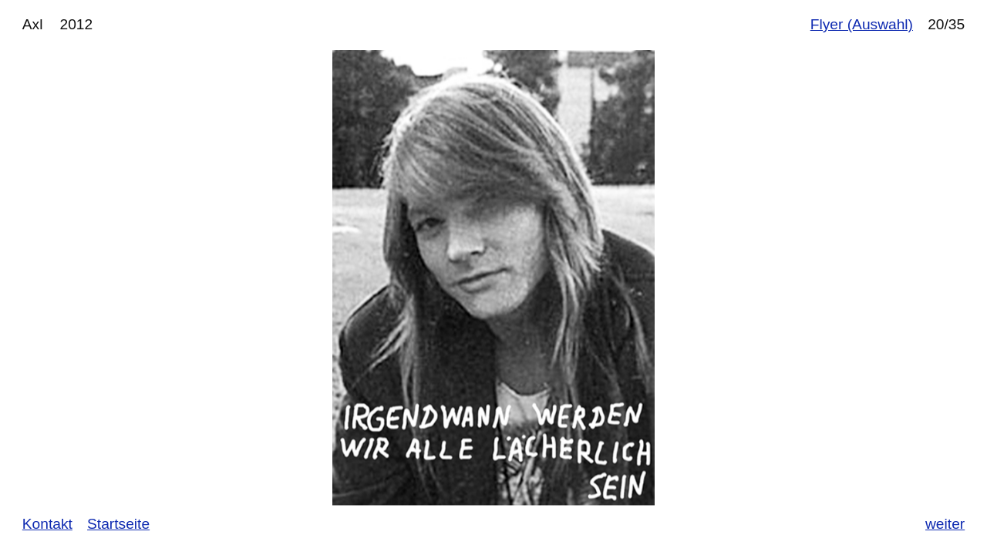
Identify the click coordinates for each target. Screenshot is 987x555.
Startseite (118, 524)
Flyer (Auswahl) (861, 24)
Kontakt (47, 524)
